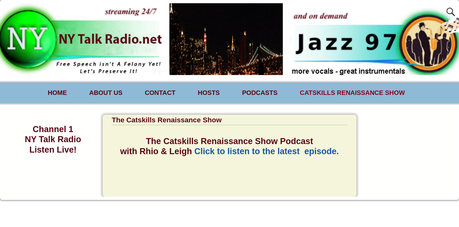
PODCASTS (260, 92)
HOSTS (209, 92)
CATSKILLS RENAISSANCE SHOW (352, 92)
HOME (57, 92)
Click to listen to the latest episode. (266, 151)
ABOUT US (105, 92)
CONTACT (160, 92)
